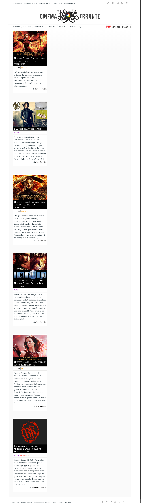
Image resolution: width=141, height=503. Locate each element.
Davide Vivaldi (41, 89)
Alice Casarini (41, 162)
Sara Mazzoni (41, 241)
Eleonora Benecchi (39, 488)
